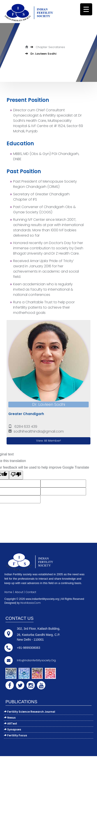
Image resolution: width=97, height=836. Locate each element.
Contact (31, 592)
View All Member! (48, 441)
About (19, 592)
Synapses (12, 729)
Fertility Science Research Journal (29, 712)
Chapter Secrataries (50, 47)
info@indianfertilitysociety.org (36, 660)
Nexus (10, 717)
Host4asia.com (30, 603)
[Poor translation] (16, 475)
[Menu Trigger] (86, 9)
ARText (10, 723)
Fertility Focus (15, 735)
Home (8, 592)
